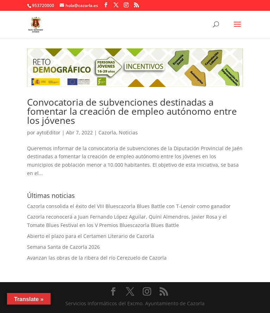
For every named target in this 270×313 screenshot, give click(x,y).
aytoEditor (48, 132)
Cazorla (107, 132)
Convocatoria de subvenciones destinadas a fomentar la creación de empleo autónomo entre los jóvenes (132, 111)
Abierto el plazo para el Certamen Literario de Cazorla (90, 236)
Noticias (128, 132)
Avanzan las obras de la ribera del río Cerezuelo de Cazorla (97, 257)
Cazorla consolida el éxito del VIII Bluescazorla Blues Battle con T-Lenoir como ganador (129, 206)
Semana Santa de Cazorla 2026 (63, 247)
